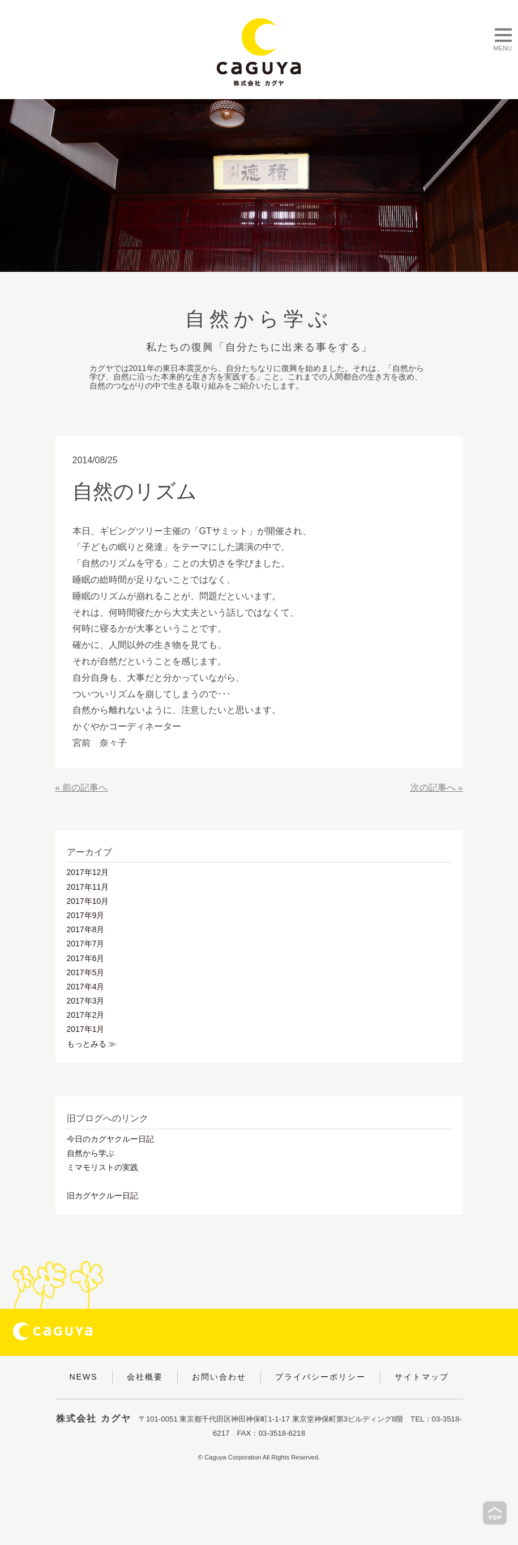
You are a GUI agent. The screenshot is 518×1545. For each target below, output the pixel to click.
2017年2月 (86, 1014)
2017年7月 (86, 943)
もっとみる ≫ (92, 1043)
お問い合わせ (219, 1376)
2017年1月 (86, 1029)
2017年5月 (86, 972)
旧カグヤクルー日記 (102, 1195)
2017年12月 (88, 872)
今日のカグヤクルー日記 (110, 1138)
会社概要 (145, 1376)
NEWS (84, 1376)
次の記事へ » (436, 787)
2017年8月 (86, 929)
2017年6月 (86, 958)
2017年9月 (86, 915)
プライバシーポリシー (320, 1376)
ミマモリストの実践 (102, 1167)
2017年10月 (88, 901)
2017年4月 (86, 986)
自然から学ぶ (90, 1153)
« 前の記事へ (81, 787)
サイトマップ (422, 1376)
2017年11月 (88, 886)
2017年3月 (86, 1000)
